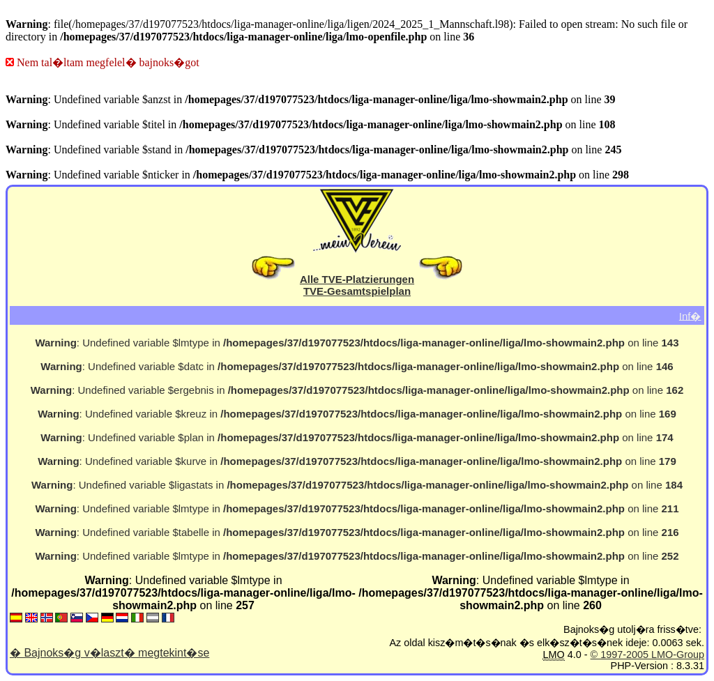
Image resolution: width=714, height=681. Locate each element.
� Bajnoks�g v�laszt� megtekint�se (109, 653)
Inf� (690, 315)
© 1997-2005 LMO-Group (647, 654)
